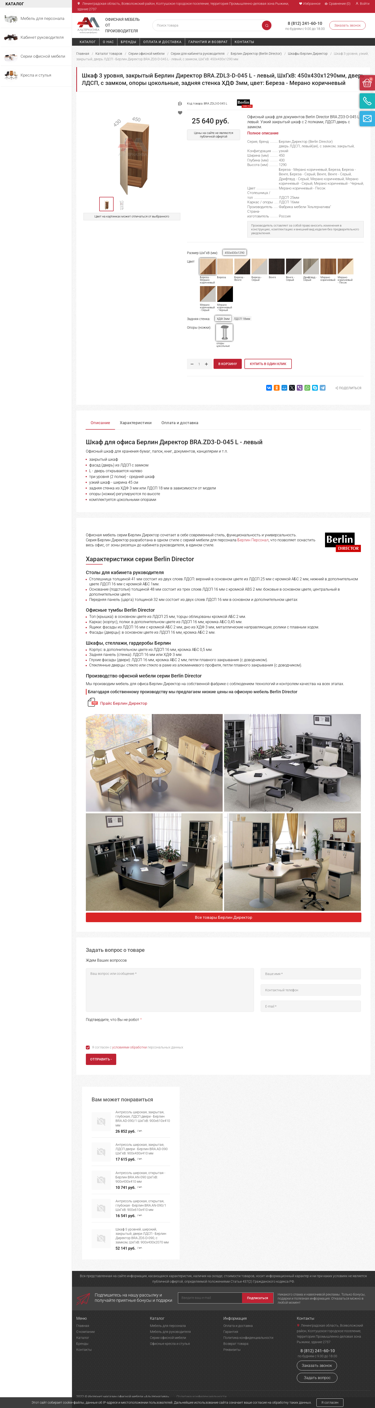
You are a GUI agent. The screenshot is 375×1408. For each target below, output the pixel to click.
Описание (100, 422)
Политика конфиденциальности (248, 1338)
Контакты (244, 42)
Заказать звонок (347, 25)
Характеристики (136, 422)
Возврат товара (235, 1344)
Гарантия (230, 1332)
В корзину (227, 364)
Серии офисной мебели (146, 53)
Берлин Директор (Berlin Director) (256, 53)
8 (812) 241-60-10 (305, 23)
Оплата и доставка (162, 42)
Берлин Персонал (253, 540)
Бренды (128, 42)
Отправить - (101, 1059)
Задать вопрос (317, 1377)
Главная (82, 53)
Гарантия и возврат (208, 42)
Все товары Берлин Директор (223, 917)
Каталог (88, 42)
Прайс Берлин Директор (123, 703)
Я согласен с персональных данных (137, 1047)
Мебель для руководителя (170, 1332)
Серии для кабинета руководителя (198, 53)
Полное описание (263, 133)
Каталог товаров (108, 53)
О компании (85, 1332)
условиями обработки (129, 1047)
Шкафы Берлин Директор (308, 53)
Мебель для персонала (168, 1326)
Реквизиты (232, 1350)
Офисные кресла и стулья (170, 1344)
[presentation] (122, 1032)
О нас (108, 42)
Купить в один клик (268, 364)
